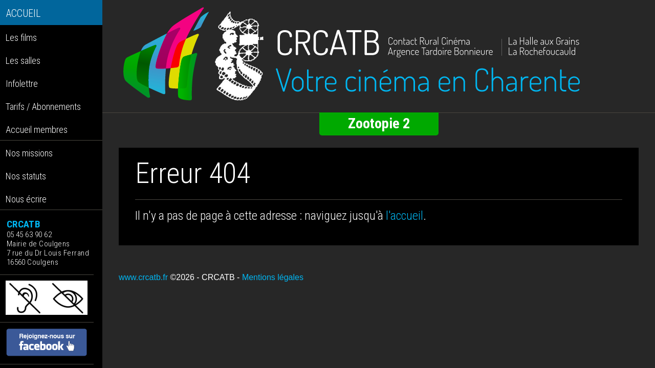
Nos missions (29, 153)
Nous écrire (26, 199)
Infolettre (22, 83)
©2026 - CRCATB (202, 277)
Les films (21, 37)
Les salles (23, 60)
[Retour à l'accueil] (379, 54)
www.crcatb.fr (143, 277)
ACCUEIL (23, 13)
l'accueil (404, 216)
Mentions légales (272, 277)
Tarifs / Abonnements (43, 106)
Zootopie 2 (379, 123)
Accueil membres (37, 129)
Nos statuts (26, 176)
